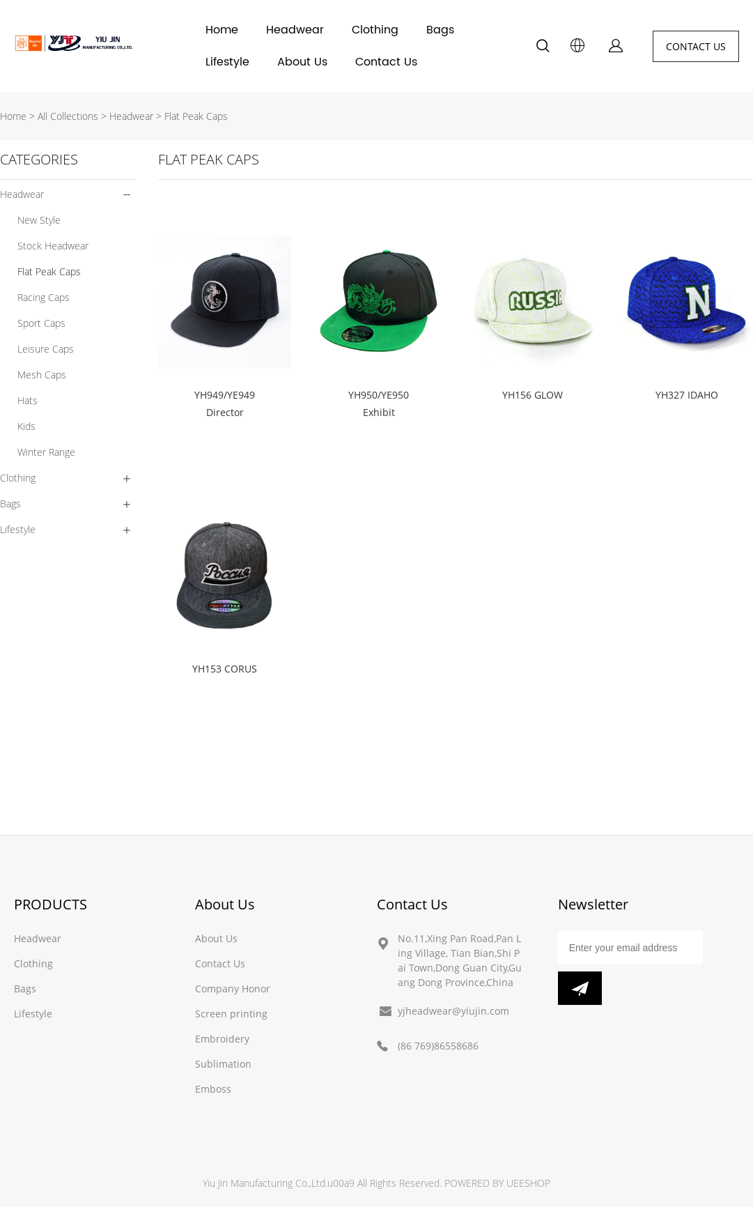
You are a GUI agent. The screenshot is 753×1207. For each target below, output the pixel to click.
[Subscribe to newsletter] (580, 988)
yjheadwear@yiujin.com (453, 1010)
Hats (27, 400)
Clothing (375, 30)
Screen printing (231, 1013)
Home (221, 30)
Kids (26, 426)
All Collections (68, 116)
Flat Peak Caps (196, 116)
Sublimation (223, 1063)
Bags (440, 30)
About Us (302, 62)
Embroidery (222, 1038)
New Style (39, 219)
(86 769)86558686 (438, 1045)
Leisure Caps (45, 348)
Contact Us (386, 62)
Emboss (213, 1088)
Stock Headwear (52, 245)
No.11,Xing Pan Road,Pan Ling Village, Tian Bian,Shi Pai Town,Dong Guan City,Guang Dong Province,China (460, 960)
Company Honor (232, 988)
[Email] (630, 947)
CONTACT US (696, 46)
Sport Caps (41, 323)
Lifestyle (227, 62)
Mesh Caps (41, 374)
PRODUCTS (50, 904)
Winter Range (46, 452)
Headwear (295, 30)
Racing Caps (43, 297)
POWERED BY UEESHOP (497, 1183)
